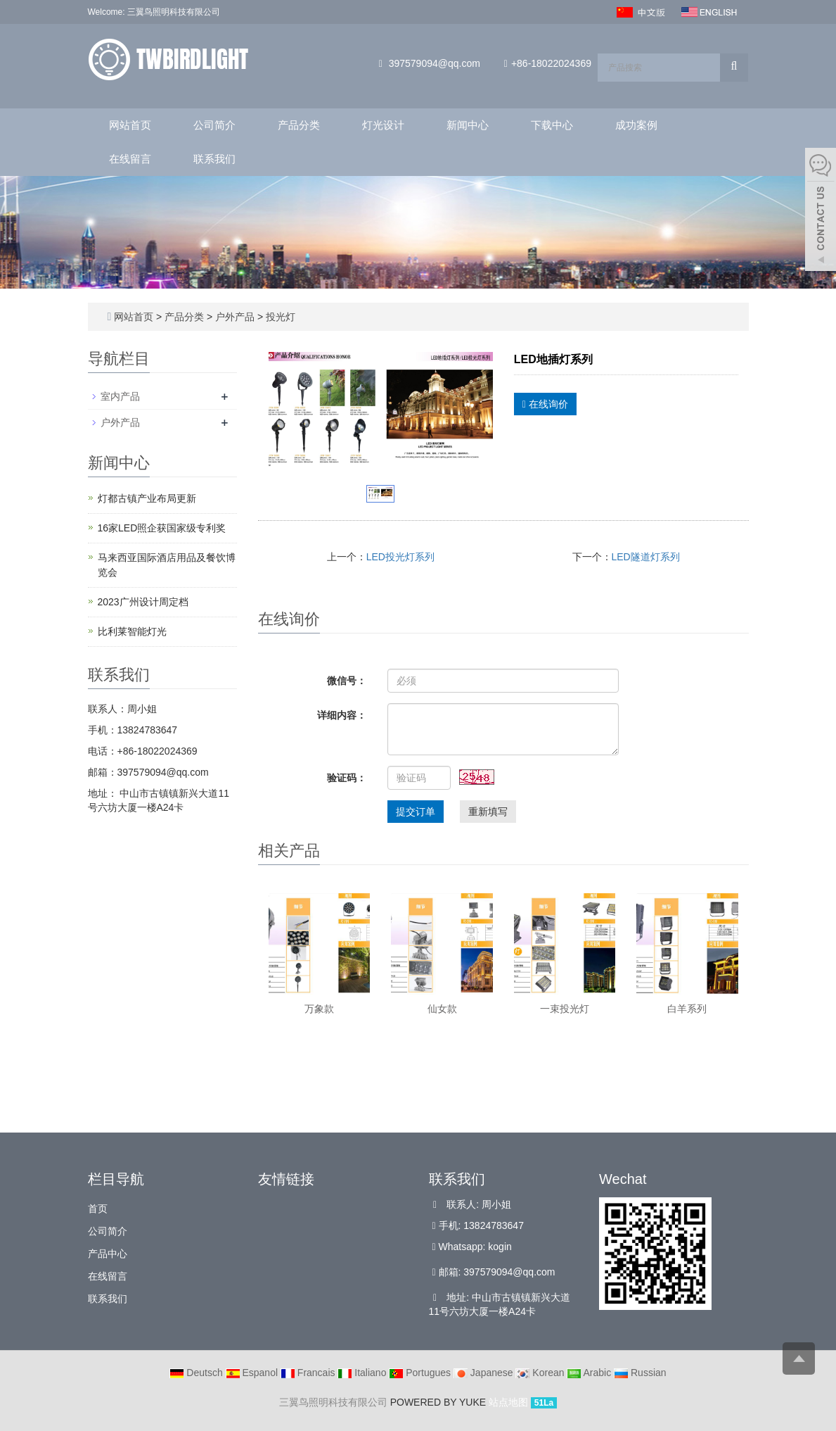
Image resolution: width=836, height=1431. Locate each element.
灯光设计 (383, 125)
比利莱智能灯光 (132, 631)
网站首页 (130, 125)
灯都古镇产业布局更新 (147, 498)
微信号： (346, 680)
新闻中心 (467, 125)
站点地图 (508, 1402)
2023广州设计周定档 (143, 601)
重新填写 (488, 811)
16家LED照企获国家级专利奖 (162, 528)
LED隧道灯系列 (646, 556)
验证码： (346, 777)
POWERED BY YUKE (439, 1402)
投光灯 (279, 316)
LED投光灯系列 (400, 556)
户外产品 (234, 316)
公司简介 (214, 125)
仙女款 (442, 1008)
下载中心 (552, 125)
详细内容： (341, 715)
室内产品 (120, 396)
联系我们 (214, 159)
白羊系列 (687, 1008)
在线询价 (545, 404)
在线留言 (130, 159)
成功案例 (636, 125)
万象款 (319, 1008)
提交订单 (415, 811)
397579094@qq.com (434, 63)
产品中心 (107, 1253)
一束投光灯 (564, 1008)
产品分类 (299, 125)
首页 (98, 1208)
